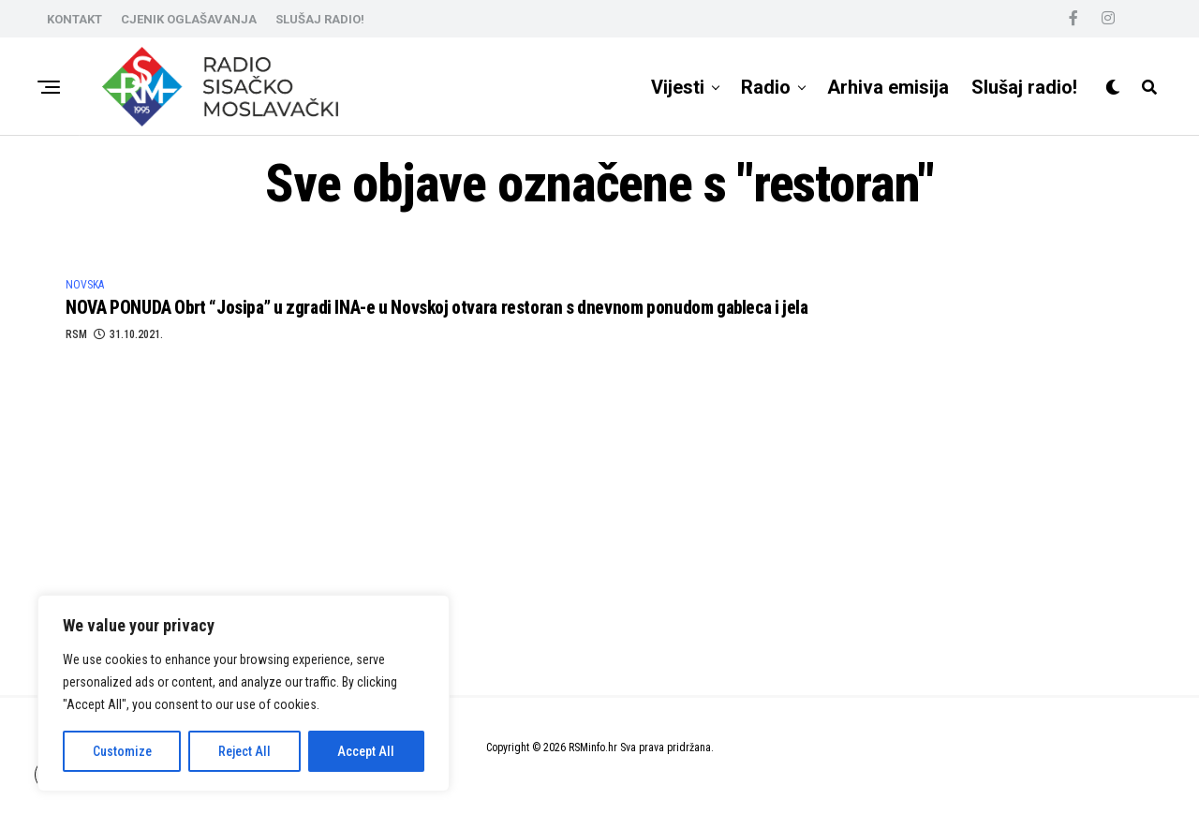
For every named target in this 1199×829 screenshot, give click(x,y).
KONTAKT (74, 19)
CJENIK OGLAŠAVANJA (189, 19)
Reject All (244, 751)
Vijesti (677, 87)
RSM (76, 341)
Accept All (365, 751)
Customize (122, 751)
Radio (766, 87)
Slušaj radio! (1024, 87)
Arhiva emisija (888, 87)
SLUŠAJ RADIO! (319, 19)
